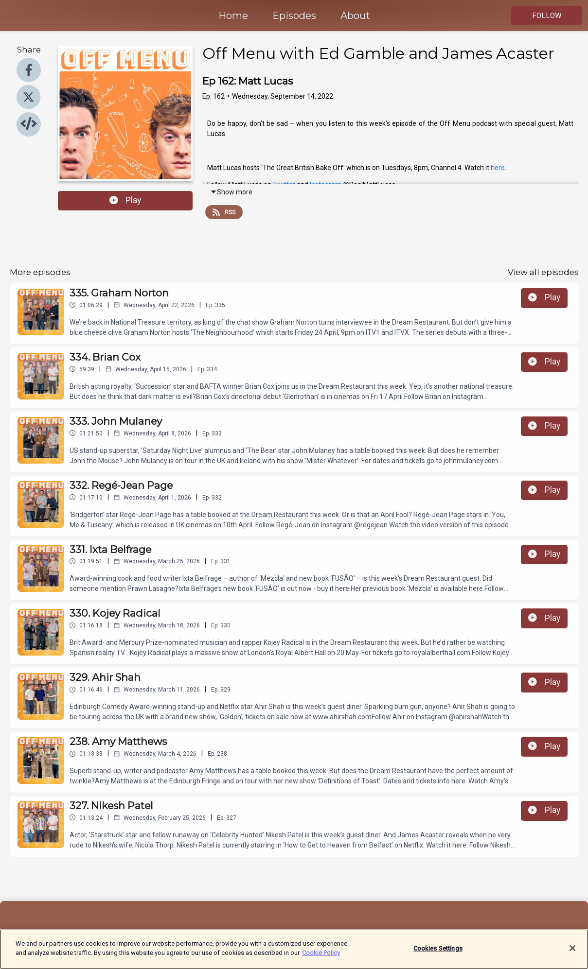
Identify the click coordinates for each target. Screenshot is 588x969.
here (498, 168)
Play (125, 200)
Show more (231, 192)
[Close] (572, 952)
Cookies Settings (438, 952)
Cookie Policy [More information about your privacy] (321, 957)
